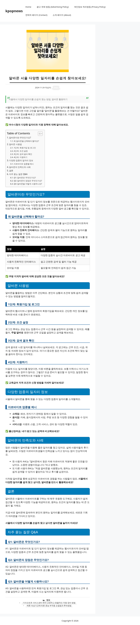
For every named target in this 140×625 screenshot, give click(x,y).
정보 (48, 600)
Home (28, 6)
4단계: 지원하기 (20, 157)
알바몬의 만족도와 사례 (20, 167)
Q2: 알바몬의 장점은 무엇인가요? (28, 180)
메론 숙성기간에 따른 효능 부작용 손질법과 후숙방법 (49, 605)
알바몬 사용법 (15, 144)
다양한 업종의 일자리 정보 (21, 160)
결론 (11, 170)
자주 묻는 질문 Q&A (18, 174)
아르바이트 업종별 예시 (24, 164)
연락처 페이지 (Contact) (36, 15)
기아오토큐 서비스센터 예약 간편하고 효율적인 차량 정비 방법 (49, 602)
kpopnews (14, 11)
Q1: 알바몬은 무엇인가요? (25, 177)
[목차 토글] (39, 133)
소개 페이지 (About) (62, 15)
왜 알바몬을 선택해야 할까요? (26, 141)
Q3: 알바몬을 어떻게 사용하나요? (28, 184)
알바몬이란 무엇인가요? (20, 137)
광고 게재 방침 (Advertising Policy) (53, 6)
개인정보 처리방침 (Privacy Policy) (89, 6)
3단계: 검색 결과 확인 (23, 154)
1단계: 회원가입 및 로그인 (25, 147)
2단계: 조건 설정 (21, 151)
